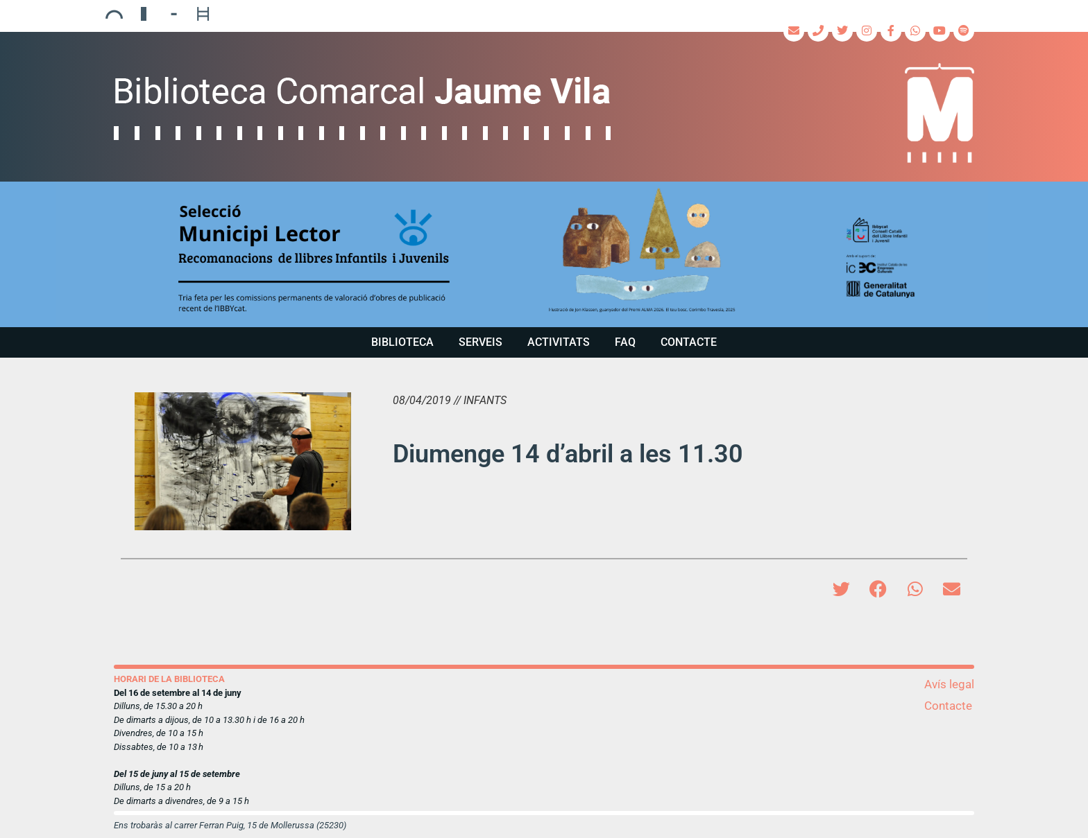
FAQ (625, 342)
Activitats (558, 342)
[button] (544, 254)
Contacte (689, 342)
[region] (544, 254)
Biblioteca (402, 342)
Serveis (480, 342)
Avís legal (949, 684)
